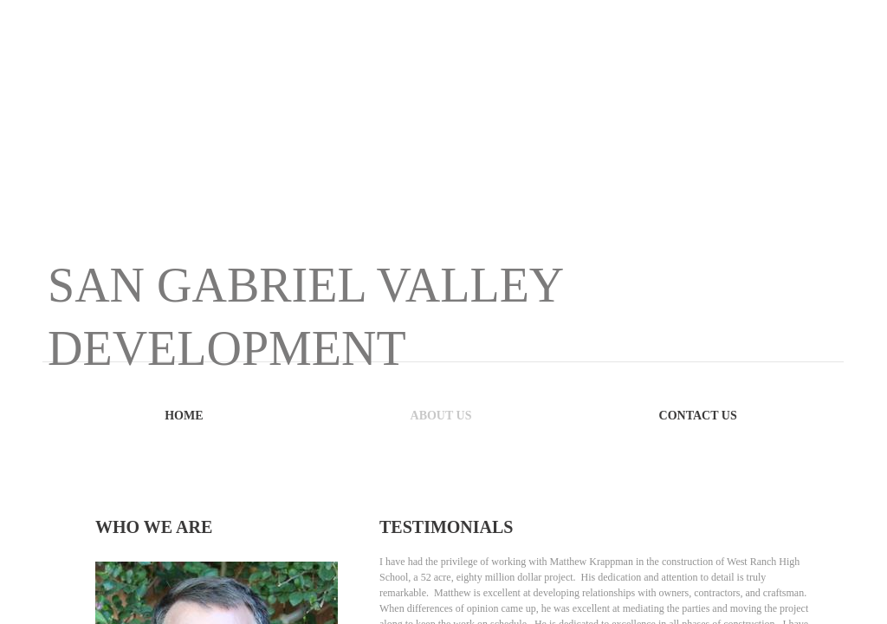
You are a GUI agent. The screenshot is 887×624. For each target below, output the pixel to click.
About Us (441, 415)
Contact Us (698, 415)
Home (184, 415)
